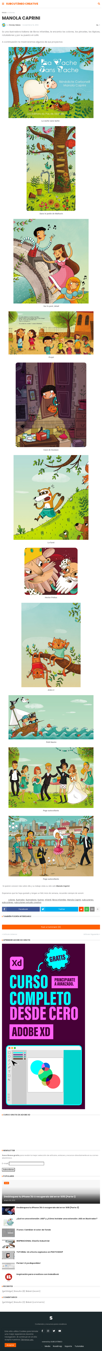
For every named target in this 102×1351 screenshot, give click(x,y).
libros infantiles (59, 900)
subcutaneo (87, 900)
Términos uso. (27, 1339)
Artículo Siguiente (91, 934)
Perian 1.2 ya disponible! (28, 1263)
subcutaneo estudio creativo (27, 902)
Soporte (68, 1346)
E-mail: (5, 1163)
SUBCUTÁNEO (56, 1341)
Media (47, 1346)
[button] (3, 4)
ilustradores (31, 900)
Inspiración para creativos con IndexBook (37, 1274)
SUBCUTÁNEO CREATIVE (22, 4)
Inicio (4, 12)
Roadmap (57, 1346)
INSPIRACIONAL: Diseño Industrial (32, 1241)
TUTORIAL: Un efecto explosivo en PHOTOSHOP (39, 1252)
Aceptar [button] (10, 1345)
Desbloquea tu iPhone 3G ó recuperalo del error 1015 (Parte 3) (47, 1207)
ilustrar (41, 900)
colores (11, 12)
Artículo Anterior (10, 934)
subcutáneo (7, 902)
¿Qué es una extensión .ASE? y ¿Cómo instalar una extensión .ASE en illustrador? (56, 1218)
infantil (48, 900)
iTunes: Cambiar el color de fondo (33, 1230)
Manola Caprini (63, 886)
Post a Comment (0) (51, 927)
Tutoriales (79, 1346)
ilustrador (20, 900)
